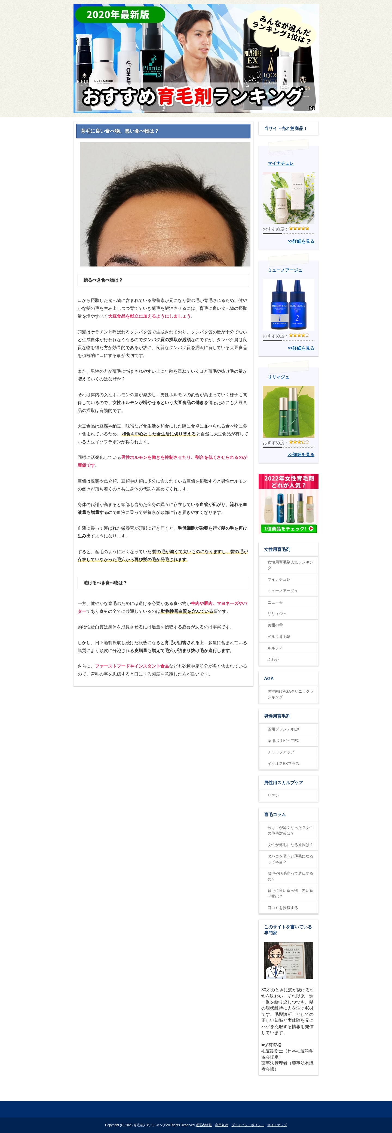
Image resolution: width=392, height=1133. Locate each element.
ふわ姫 (273, 659)
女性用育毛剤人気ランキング (290, 565)
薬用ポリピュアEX (283, 740)
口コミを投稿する (283, 907)
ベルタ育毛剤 (279, 636)
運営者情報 (204, 1125)
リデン (273, 795)
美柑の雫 (275, 625)
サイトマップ (277, 1125)
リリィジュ (277, 613)
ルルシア (275, 648)
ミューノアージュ (283, 591)
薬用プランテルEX (283, 729)
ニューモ (275, 602)
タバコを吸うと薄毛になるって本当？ (290, 859)
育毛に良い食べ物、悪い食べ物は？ (290, 893)
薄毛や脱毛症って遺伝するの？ (290, 876)
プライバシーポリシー (247, 1125)
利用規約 (221, 1125)
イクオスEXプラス (283, 763)
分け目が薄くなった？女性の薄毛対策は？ (290, 830)
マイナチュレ (279, 579)
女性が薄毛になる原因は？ (290, 845)
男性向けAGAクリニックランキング (291, 694)
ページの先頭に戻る (298, 1095)
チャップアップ (281, 752)
